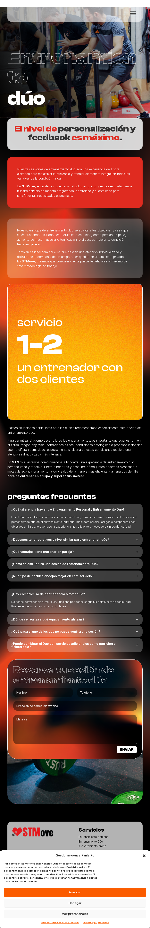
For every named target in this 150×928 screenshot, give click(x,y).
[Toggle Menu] (133, 13)
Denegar (75, 903)
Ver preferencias (75, 914)
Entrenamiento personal (94, 846)
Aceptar (75, 892)
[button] (144, 856)
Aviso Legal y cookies (96, 922)
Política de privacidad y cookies (60, 922)
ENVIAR (125, 759)
